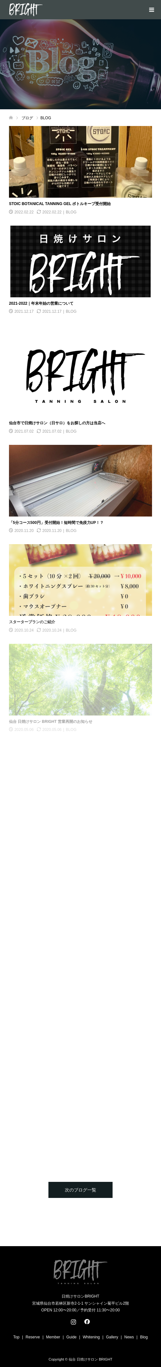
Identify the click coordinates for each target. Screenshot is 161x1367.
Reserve (33, 1337)
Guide (71, 1337)
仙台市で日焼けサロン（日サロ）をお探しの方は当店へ (57, 423)
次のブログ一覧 (80, 1189)
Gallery (112, 1337)
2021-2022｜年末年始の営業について (41, 303)
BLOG (71, 212)
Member (53, 1337)
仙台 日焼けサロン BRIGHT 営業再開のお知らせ (50, 721)
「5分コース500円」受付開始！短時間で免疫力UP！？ (56, 522)
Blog (144, 1337)
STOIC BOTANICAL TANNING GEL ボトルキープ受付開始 (60, 204)
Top (16, 1337)
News (129, 1337)
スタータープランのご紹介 (32, 622)
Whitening (91, 1337)
